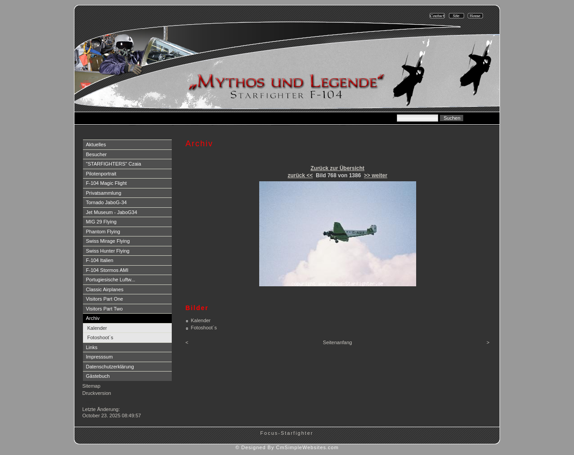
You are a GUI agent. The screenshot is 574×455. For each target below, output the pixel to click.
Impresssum (99, 356)
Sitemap (91, 386)
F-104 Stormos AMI (107, 270)
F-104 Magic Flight (106, 183)
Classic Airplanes (105, 289)
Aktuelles (96, 144)
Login (89, 401)
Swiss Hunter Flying (108, 251)
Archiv (93, 318)
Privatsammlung (104, 193)
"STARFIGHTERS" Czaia (113, 163)
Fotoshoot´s (100, 337)
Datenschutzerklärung (110, 366)
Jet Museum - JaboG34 (111, 212)
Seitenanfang (337, 342)
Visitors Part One (104, 299)
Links (92, 347)
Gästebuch (98, 376)
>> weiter (375, 175)
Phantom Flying (103, 231)
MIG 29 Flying (101, 221)
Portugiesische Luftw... (110, 279)
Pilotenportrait (101, 173)
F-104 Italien (99, 260)
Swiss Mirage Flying (108, 241)
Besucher (96, 154)
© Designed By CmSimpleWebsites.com (287, 447)
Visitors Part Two (104, 308)
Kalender (97, 328)
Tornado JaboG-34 (106, 202)
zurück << (300, 175)
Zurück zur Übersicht (337, 168)
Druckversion (97, 393)
